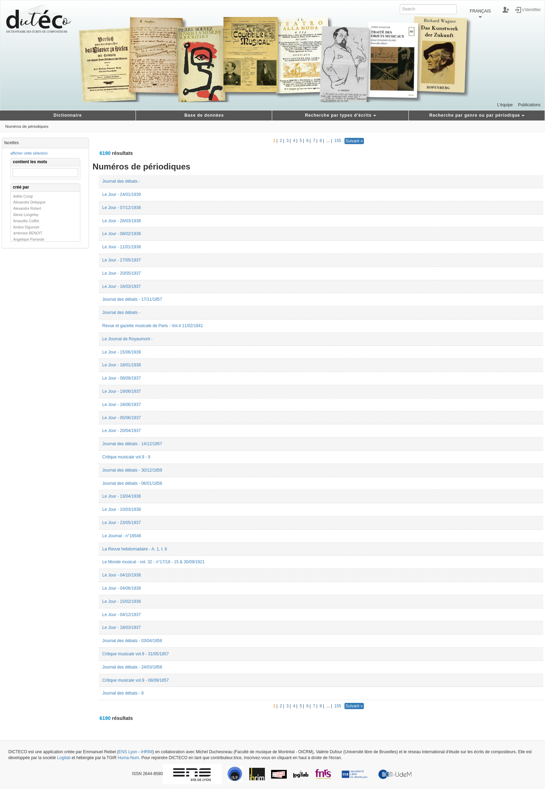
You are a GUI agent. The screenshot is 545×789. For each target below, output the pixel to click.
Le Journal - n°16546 (121, 535)
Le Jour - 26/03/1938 (121, 220)
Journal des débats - (121, 181)
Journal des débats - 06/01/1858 (132, 483)
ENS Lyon (128, 751)
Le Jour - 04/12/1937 (121, 614)
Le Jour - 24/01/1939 (121, 194)
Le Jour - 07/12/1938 (121, 207)
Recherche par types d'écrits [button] (340, 115)
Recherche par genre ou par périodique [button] (476, 115)
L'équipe (505, 104)
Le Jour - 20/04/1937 (121, 430)
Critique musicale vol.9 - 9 (126, 457)
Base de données (204, 115)
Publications (529, 104)
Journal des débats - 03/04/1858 (132, 640)
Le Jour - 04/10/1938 (121, 575)
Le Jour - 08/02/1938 (121, 233)
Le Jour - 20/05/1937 (121, 273)
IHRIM (147, 751)
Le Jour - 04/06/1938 (121, 588)
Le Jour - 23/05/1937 (121, 522)
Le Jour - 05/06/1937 (121, 417)
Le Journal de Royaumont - (127, 339)
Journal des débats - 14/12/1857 (132, 443)
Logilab (64, 757)
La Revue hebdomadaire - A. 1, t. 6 (134, 549)
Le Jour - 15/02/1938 (121, 601)
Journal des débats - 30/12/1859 (132, 470)
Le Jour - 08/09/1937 (121, 378)
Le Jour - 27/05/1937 (121, 260)
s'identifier (531, 9)
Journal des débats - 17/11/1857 (132, 299)
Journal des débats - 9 (123, 693)
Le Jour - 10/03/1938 (121, 509)
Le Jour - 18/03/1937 (121, 627)
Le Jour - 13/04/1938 (121, 496)
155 (337, 140)
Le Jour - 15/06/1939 (121, 352)
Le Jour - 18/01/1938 (121, 365)
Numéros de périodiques (26, 126)
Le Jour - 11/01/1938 (121, 246)
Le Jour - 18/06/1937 (121, 404)
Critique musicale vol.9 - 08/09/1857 (135, 680)
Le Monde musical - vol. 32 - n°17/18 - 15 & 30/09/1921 (153, 561)
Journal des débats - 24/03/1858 (132, 667)
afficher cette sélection (29, 153)
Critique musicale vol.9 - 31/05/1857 (135, 653)
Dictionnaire (68, 115)
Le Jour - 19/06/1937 (121, 391)
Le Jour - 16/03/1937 (121, 286)
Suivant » (354, 141)
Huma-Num (128, 757)
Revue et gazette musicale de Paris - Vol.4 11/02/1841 (152, 325)
